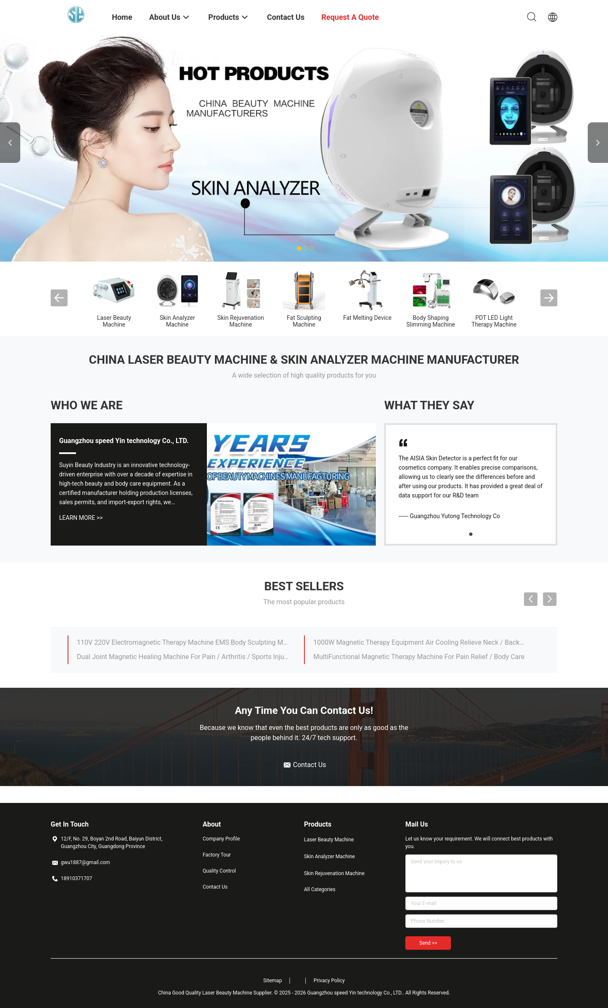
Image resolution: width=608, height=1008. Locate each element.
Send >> (428, 943)
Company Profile (221, 839)
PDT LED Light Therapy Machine (494, 321)
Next (598, 142)
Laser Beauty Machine (114, 321)
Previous (10, 142)
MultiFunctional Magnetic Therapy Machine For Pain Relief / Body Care (418, 657)
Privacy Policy (329, 981)
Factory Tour (217, 855)
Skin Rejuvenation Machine (240, 321)
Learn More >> (81, 517)
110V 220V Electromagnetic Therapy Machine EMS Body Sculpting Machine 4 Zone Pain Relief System (183, 642)
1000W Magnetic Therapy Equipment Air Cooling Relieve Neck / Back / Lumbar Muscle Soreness (419, 642)
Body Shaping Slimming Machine (430, 321)
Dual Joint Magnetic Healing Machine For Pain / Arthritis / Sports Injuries (183, 657)
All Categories (319, 889)
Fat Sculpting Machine (304, 321)
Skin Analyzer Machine (177, 321)
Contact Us (215, 887)
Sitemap (272, 981)
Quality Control (219, 871)
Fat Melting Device (367, 317)
